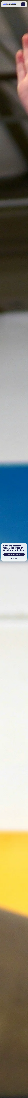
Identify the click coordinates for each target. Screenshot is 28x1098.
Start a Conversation (14, 554)
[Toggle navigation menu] (23, 4)
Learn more (14, 558)
